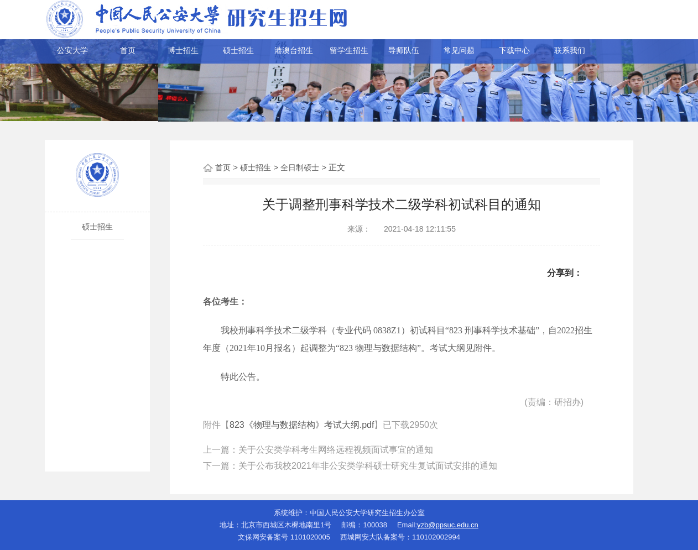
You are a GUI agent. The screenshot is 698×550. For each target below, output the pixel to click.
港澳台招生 (293, 50)
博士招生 (183, 50)
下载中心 (514, 50)
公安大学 (72, 50)
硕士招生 (238, 50)
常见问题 (459, 50)
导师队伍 (403, 50)
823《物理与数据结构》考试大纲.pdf (302, 424)
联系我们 (569, 50)
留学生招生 (349, 50)
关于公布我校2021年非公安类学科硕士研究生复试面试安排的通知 (367, 465)
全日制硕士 (299, 167)
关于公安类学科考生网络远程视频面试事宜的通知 (335, 449)
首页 (128, 50)
